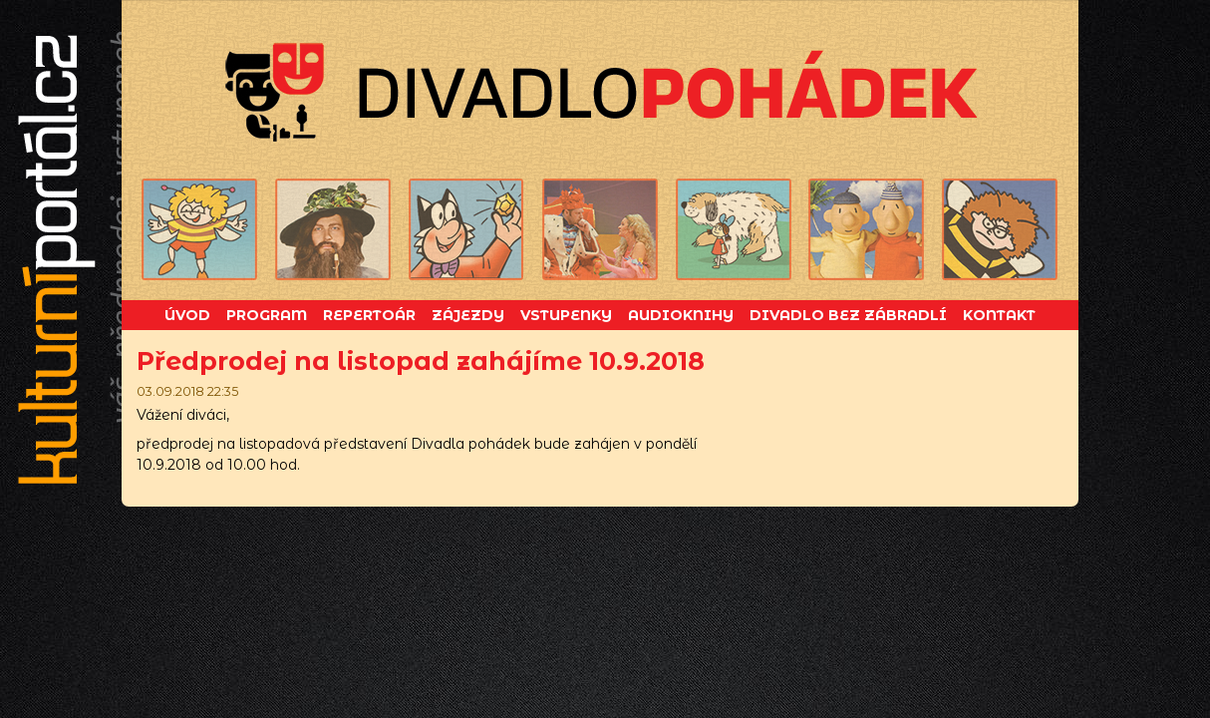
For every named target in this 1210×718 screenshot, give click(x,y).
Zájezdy (468, 315)
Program (266, 315)
